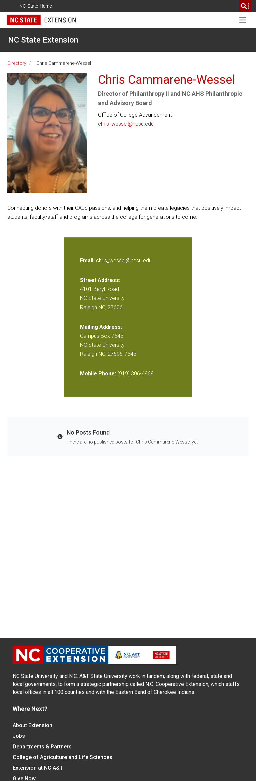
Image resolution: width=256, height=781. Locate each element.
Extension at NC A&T (38, 768)
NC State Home (35, 6)
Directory (16, 63)
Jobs (19, 736)
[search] (245, 6)
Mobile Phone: (98, 373)
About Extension (32, 725)
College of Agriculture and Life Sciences (62, 757)
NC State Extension (43, 40)
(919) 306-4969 (135, 373)
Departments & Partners (42, 746)
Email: (88, 260)
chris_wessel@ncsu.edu (126, 124)
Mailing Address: (101, 327)
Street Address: (100, 280)
